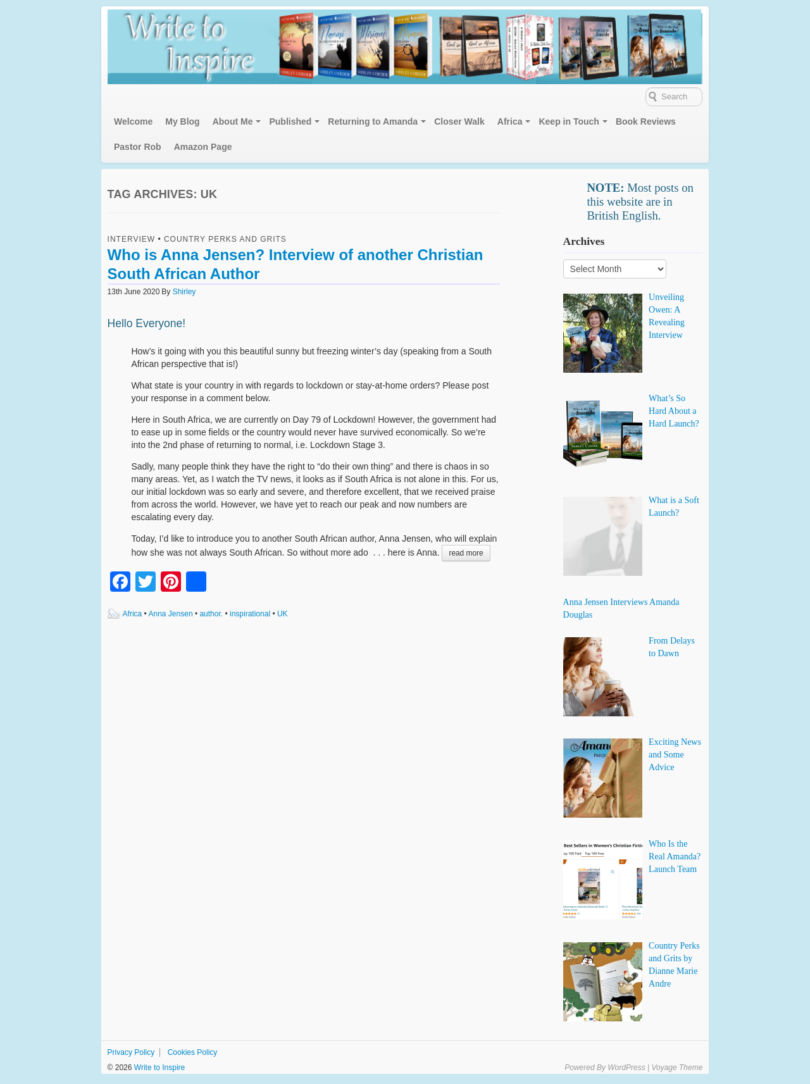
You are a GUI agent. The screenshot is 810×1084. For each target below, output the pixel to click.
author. (211, 613)
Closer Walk (459, 121)
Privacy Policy (131, 1052)
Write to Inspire (158, 1067)
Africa (510, 121)
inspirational (250, 613)
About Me (233, 121)
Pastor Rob (137, 147)
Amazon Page (203, 147)
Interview (131, 239)
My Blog (182, 121)
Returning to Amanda (373, 121)
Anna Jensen (171, 613)
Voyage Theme (676, 1067)
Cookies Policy (193, 1052)
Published (290, 121)
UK (282, 613)
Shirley (184, 291)
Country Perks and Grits (225, 239)
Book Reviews (646, 121)
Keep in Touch (569, 121)
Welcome (133, 121)
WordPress (626, 1067)
